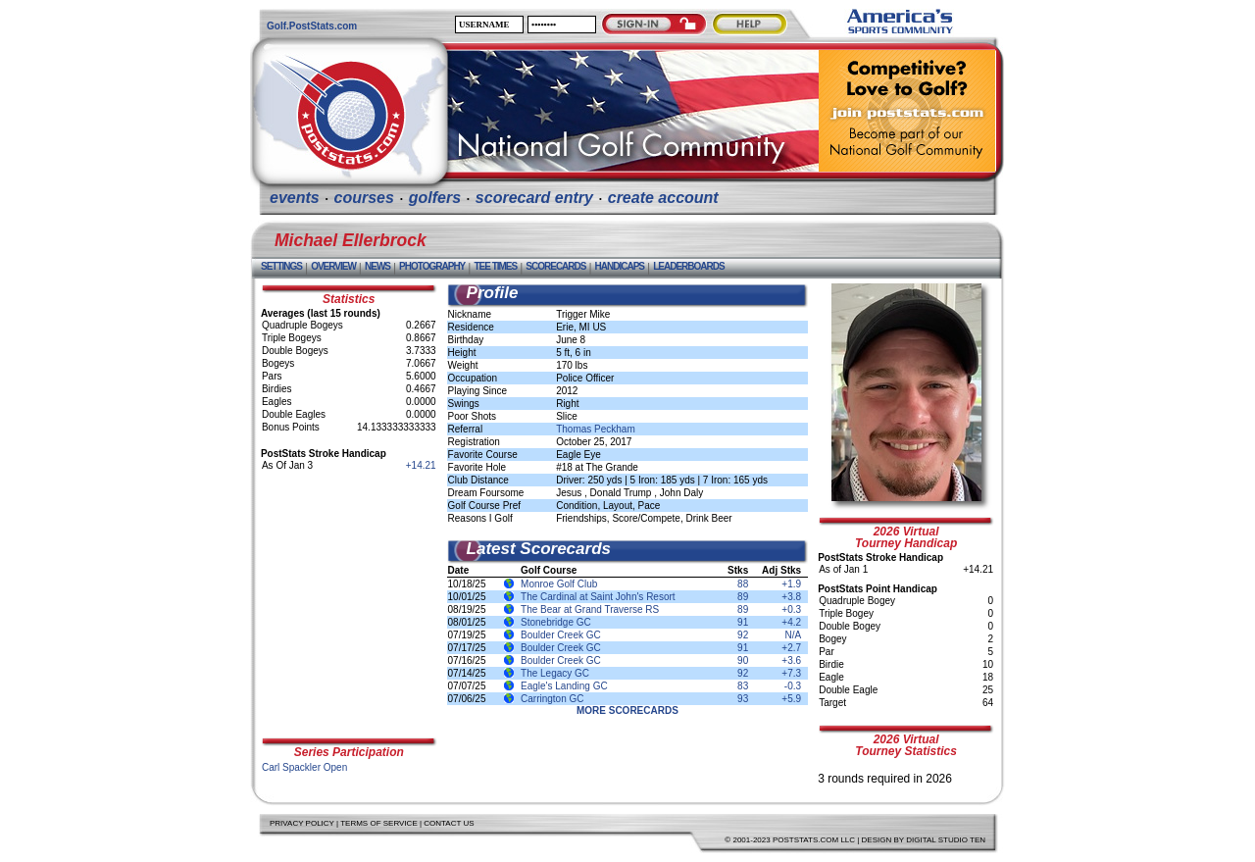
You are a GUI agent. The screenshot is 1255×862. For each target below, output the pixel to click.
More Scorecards (627, 710)
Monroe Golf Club (559, 584)
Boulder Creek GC (561, 635)
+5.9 (791, 698)
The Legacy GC (555, 673)
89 (742, 596)
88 (742, 584)
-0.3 (792, 686)
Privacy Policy (302, 823)
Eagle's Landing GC (564, 686)
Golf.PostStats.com (312, 26)
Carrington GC (552, 698)
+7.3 (791, 673)
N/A (792, 635)
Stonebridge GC (556, 622)
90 (742, 660)
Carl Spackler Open (304, 767)
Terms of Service (379, 823)
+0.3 (791, 609)
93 (742, 698)
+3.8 (791, 596)
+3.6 (791, 660)
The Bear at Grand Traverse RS (590, 609)
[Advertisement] (349, 604)
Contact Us (449, 823)
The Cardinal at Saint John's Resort (598, 596)
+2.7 (791, 647)
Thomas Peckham (595, 429)
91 (742, 622)
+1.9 (791, 584)
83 (742, 686)
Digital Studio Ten (945, 840)
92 (742, 635)
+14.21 (421, 465)
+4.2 (791, 622)
